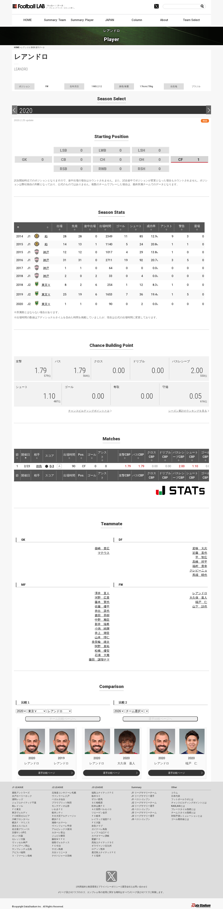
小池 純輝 (102, 628)
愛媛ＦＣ (96, 839)
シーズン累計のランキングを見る (187, 410)
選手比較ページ (46, 773)
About (164, 20)
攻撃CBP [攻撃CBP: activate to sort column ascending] (124, 456)
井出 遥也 (102, 611)
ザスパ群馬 (97, 799)
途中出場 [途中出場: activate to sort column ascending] (90, 227)
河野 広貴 (102, 597)
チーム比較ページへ (62, 718)
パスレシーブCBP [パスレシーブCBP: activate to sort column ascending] (178, 456)
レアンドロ (199, 593)
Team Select (191, 20)
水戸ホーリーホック (22, 796)
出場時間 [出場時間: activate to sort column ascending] (105, 227)
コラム (174, 792)
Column (137, 20)
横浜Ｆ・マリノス (21, 822)
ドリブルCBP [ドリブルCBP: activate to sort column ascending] (165, 456)
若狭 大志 (199, 548)
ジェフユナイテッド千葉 (24, 802)
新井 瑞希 (102, 624)
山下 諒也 (199, 606)
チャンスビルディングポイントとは (88, 410)
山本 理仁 (102, 637)
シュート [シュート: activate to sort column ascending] (136, 227)
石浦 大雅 (102, 655)
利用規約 (81, 886)
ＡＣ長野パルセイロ (102, 809)
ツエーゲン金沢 (99, 812)
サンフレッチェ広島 (22, 849)
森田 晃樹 (102, 615)
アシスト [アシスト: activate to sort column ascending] (166, 227)
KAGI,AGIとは (178, 806)
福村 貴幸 (199, 566)
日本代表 (175, 796)
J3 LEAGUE (97, 787)
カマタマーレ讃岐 (100, 836)
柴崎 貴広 (102, 548)
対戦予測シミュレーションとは (186, 816)
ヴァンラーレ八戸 (60, 796)
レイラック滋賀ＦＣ (102, 819)
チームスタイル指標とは (183, 812)
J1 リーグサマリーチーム (144, 792)
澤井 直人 (102, 593)
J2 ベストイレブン (140, 809)
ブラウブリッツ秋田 (62, 802)
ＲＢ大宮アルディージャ (64, 816)
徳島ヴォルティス (60, 842)
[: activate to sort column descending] (18, 227)
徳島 (39, 466)
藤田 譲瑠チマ (99, 659)
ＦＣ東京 (16, 809)
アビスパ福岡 (18, 852)
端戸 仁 (201, 602)
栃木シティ (57, 812)
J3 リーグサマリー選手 (142, 816)
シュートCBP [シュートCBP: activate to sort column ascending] (192, 456)
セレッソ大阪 (18, 839)
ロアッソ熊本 (98, 849)
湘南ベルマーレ (59, 822)
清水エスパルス (19, 826)
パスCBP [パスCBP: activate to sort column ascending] (138, 456)
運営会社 (126, 886)
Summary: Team (55, 20)
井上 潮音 (102, 633)
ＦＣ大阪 (96, 822)
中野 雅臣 (102, 619)
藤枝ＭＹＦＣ (58, 839)
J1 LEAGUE (17, 787)
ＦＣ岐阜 (96, 816)
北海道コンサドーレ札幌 (64, 792)
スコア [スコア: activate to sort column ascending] (49, 455)
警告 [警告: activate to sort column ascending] (182, 227)
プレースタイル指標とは (183, 809)
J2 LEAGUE (57, 787)
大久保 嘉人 (198, 597)
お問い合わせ (139, 886)
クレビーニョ (198, 570)
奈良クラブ (97, 826)
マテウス (103, 553)
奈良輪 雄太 (100, 642)
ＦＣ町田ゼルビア (21, 816)
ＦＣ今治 (56, 845)
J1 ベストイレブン (140, 799)
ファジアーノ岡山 (21, 845)
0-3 (52, 466)
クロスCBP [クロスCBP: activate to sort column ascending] (151, 456)
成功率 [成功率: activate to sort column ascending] (151, 227)
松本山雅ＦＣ (98, 806)
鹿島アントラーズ (21, 792)
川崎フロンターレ (21, 819)
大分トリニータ (59, 852)
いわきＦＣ (57, 809)
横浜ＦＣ (56, 819)
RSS (205, 120)
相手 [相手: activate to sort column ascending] (37, 456)
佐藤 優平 (102, 606)
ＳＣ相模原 (97, 802)
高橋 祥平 (199, 561)
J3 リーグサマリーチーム (144, 812)
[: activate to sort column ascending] (25, 227)
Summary (136, 787)
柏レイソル (17, 806)
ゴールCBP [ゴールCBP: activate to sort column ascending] (205, 456)
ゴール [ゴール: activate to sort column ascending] (120, 227)
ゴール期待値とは (180, 819)
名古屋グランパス (21, 829)
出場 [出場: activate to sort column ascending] (59, 227)
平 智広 (201, 557)
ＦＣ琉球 (96, 855)
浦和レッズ (17, 799)
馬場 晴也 (199, 575)
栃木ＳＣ (96, 796)
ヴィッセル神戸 (19, 842)
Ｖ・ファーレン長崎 (22, 855)
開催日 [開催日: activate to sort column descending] (25, 456)
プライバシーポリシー (109, 886)
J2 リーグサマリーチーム (144, 802)
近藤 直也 (199, 553)
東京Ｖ (46, 285)
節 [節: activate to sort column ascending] (17, 456)
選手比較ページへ (160, 718)
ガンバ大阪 (17, 836)
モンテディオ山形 (60, 806)
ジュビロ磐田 (58, 836)
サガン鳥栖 (57, 849)
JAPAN (109, 20)
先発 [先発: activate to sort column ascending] (75, 227)
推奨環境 (92, 886)
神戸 (46, 252)
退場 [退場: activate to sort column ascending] (197, 227)
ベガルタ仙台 (58, 799)
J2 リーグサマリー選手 (142, 806)
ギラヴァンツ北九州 (102, 845)
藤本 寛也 (102, 602)
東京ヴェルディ (19, 812)
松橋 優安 (102, 650)
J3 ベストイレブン (140, 819)
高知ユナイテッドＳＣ (103, 842)
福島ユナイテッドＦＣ (103, 792)
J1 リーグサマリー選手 (142, 796)
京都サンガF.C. (19, 832)
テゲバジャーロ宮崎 (62, 855)
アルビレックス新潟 (62, 829)
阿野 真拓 (102, 646)
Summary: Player (82, 20)
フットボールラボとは (182, 799)
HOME (27, 20)
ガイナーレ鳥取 (99, 829)
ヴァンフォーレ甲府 (62, 826)
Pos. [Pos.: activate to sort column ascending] (81, 456)
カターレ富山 (58, 832)
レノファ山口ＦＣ (100, 832)
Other (174, 787)
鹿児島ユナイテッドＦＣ (104, 852)
